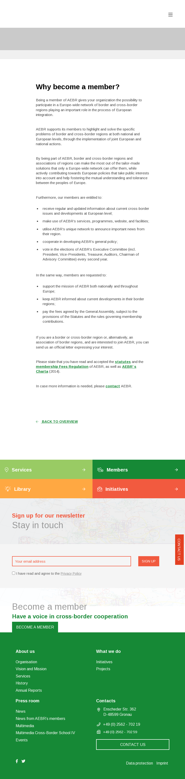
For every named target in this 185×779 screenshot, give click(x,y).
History (22, 683)
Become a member (35, 627)
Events (22, 740)
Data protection (139, 763)
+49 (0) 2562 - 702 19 (121, 724)
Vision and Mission (31, 669)
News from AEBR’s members (40, 719)
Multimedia (25, 726)
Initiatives (104, 662)
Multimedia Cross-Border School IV (45, 733)
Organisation (26, 662)
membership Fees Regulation (62, 366)
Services (23, 676)
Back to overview (57, 421)
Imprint (162, 763)
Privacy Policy (71, 573)
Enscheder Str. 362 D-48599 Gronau (119, 712)
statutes (123, 362)
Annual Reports (29, 690)
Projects (103, 669)
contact (113, 386)
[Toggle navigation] (170, 15)
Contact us (179, 550)
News (21, 711)
